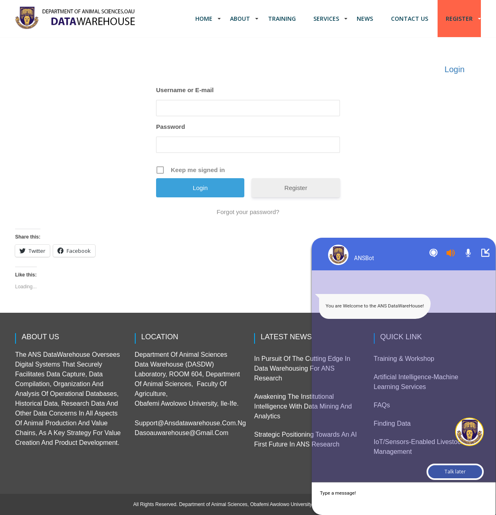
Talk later (455, 471)
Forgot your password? (248, 211)
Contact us (409, 18)
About (240, 18)
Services (326, 18)
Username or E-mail (185, 89)
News (365, 18)
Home (203, 18)
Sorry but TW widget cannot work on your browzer (394, 283)
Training (282, 18)
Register (459, 18)
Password (170, 126)
